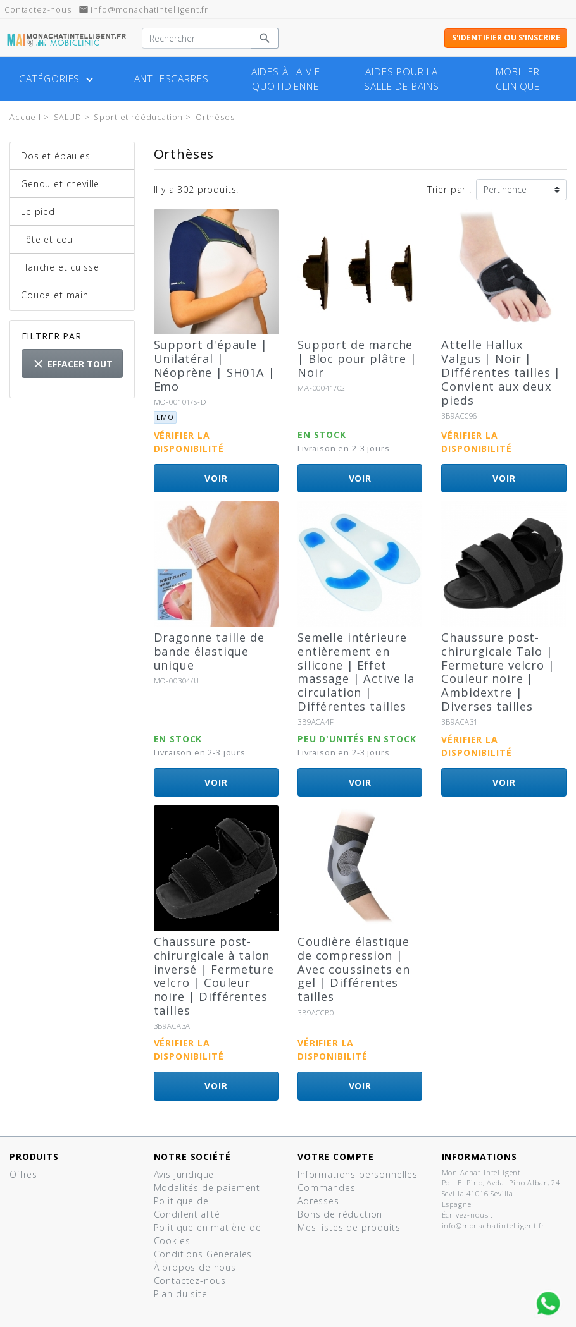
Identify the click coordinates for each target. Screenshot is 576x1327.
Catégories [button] (57, 79)
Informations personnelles (357, 1174)
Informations (479, 1157)
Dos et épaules (56, 156)
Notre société (192, 1157)
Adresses (318, 1201)
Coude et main (55, 295)
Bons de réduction (339, 1214)
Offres (23, 1174)
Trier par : (449, 189)
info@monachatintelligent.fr (143, 9)
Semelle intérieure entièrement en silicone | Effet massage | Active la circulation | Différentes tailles (356, 672)
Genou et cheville (60, 184)
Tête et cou (47, 239)
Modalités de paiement (207, 1188)
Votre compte (335, 1157)
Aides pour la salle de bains (401, 79)
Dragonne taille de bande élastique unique (209, 651)
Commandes (326, 1188)
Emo (165, 417)
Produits (34, 1157)
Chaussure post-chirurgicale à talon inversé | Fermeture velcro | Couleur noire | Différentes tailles (214, 976)
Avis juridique (184, 1174)
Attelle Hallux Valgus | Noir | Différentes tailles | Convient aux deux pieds (501, 372)
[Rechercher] (196, 38)
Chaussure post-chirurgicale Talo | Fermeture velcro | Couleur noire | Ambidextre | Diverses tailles (497, 672)
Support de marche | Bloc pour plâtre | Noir (357, 358)
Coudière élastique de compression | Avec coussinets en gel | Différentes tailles (353, 969)
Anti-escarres (171, 78)
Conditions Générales (203, 1254)
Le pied (38, 211)
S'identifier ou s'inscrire (506, 37)
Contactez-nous (190, 1281)
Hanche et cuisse (60, 267)
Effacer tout (72, 363)
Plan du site (181, 1294)
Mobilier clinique (518, 79)
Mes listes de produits (348, 1227)
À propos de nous (195, 1267)
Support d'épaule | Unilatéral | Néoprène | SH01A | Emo (214, 365)
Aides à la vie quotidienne (285, 79)
